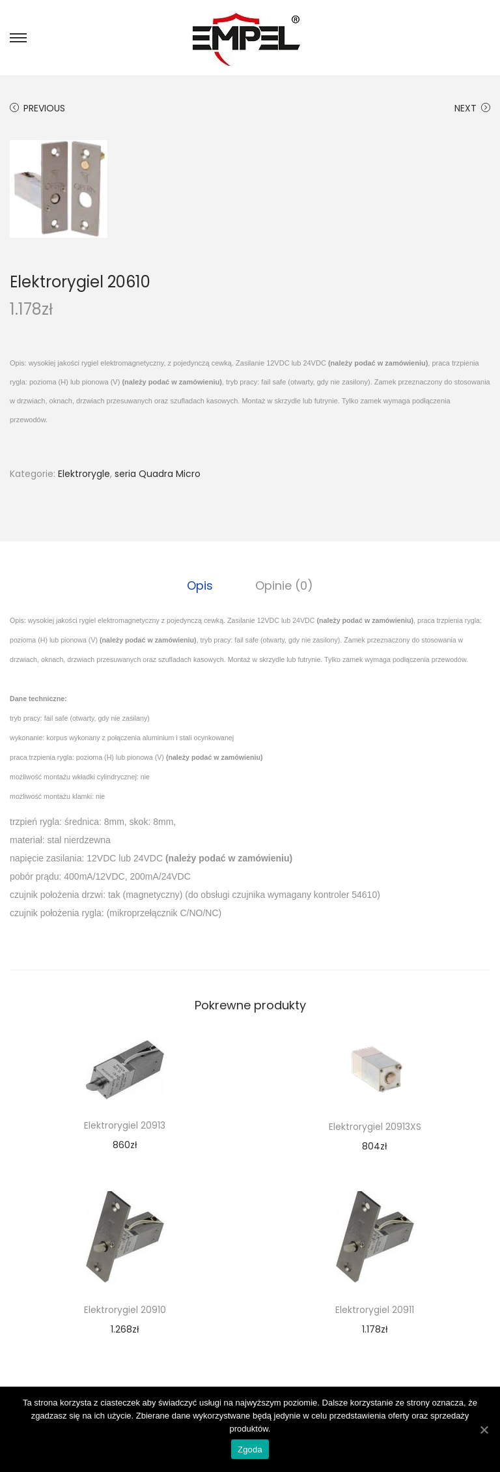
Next (472, 108)
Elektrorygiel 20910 (125, 1309)
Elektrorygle (84, 473)
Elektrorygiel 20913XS (375, 1126)
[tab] (201, 586)
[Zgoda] (483, 1429)
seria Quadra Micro (158, 473)
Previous (37, 108)
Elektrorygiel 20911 (374, 1309)
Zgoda (250, 1449)
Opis (201, 585)
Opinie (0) (284, 585)
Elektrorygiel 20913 (124, 1125)
